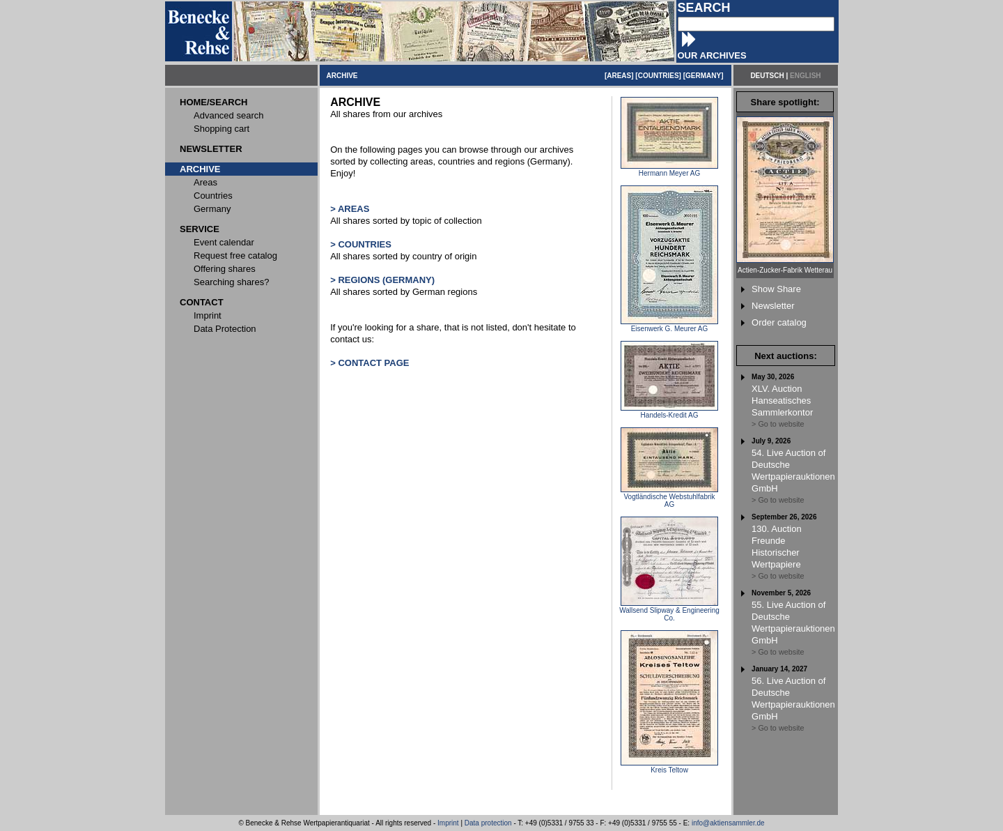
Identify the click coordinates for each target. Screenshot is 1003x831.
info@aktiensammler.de (728, 823)
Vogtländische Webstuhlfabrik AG (669, 497)
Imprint (448, 823)
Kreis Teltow (669, 767)
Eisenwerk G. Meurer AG (669, 326)
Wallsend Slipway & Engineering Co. (669, 611)
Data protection (488, 823)
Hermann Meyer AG (669, 170)
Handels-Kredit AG (669, 412)
